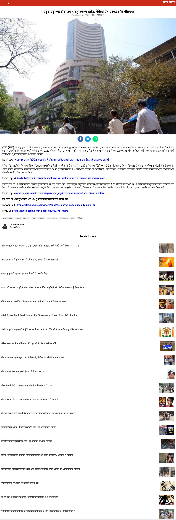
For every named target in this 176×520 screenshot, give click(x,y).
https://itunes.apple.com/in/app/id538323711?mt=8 (40, 210)
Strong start (7, 218)
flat (34, 218)
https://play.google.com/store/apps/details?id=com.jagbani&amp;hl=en (56, 205)
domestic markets (22, 218)
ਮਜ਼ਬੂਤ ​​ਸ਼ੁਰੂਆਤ (52, 218)
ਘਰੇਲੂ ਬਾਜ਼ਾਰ (64, 218)
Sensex (41, 218)
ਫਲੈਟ (72, 218)
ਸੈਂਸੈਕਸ (80, 218)
